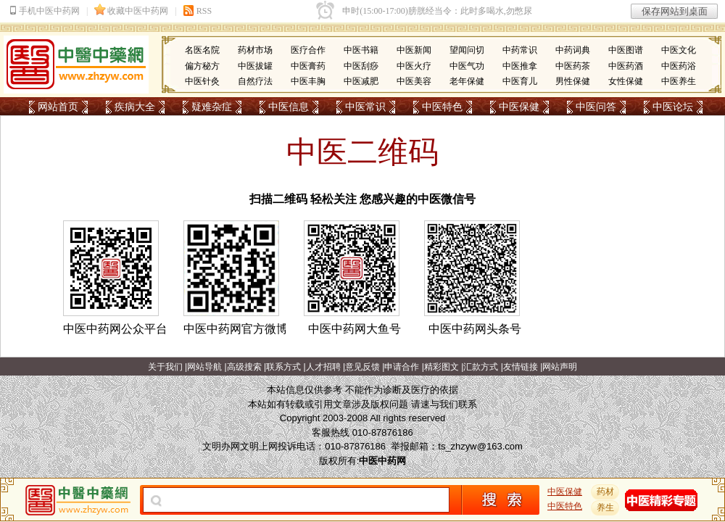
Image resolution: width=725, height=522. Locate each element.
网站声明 (559, 367)
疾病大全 (135, 106)
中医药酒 (625, 66)
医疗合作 (308, 50)
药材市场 (255, 50)
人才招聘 (323, 367)
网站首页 (58, 106)
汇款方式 (480, 367)
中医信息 (288, 106)
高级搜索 (244, 367)
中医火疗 (414, 66)
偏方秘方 (202, 66)
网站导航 (204, 367)
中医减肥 (361, 81)
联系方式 (283, 367)
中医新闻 (414, 50)
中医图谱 (625, 50)
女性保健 (625, 81)
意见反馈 (362, 367)
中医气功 (467, 66)
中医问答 (596, 106)
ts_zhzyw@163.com (480, 446)
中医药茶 (572, 66)
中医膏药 (308, 66)
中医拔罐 (255, 66)
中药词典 (572, 50)
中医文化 (678, 50)
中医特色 (442, 106)
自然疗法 (255, 81)
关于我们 (165, 367)
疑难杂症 (211, 106)
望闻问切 (467, 50)
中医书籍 (361, 50)
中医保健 (519, 106)
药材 (605, 491)
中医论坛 (672, 106)
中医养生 (678, 81)
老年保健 (467, 81)
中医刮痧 (361, 66)
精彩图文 (441, 367)
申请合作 (401, 367)
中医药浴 (678, 66)
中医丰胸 (308, 81)
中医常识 (365, 106)
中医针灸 (202, 81)
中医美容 (414, 81)
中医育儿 (519, 81)
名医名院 (202, 50)
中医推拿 (519, 66)
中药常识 (519, 50)
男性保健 (572, 81)
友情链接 (520, 367)
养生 (605, 507)
